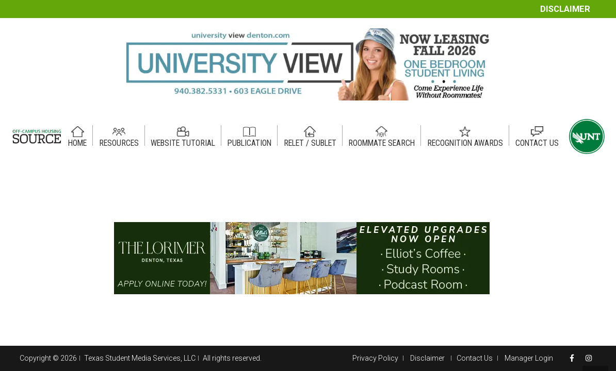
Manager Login (529, 358)
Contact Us (475, 358)
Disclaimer (565, 9)
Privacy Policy (375, 358)
